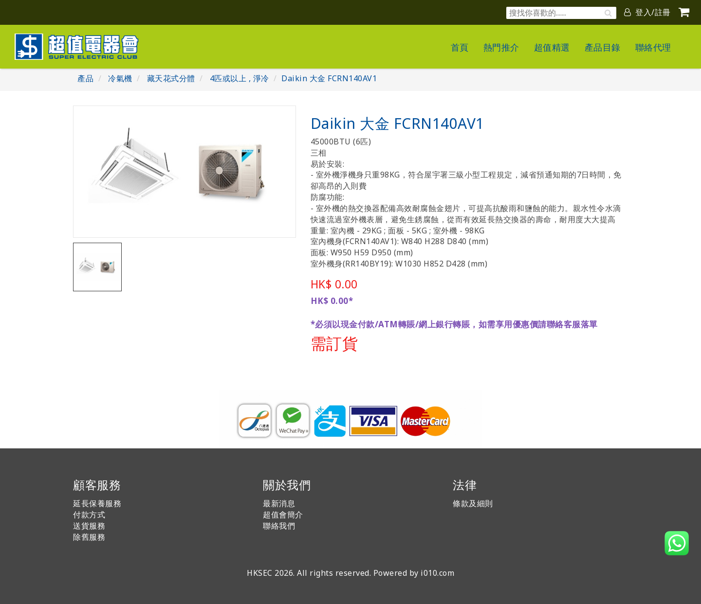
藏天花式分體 (171, 78)
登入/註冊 (647, 12)
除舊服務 (89, 537)
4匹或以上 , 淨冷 (239, 78)
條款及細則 (473, 503)
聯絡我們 (279, 525)
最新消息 (279, 503)
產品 (85, 78)
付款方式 (89, 514)
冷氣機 (120, 78)
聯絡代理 (653, 47)
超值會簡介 (283, 514)
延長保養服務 (97, 503)
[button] (676, 543)
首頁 (460, 47)
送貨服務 (89, 525)
